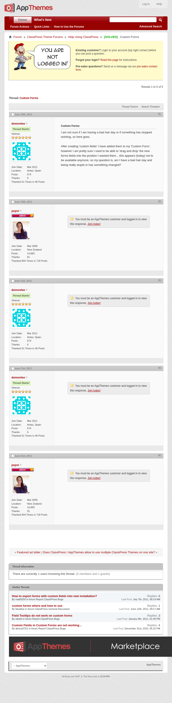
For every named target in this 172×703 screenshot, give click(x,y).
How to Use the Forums (69, 26)
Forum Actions (19, 26)
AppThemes (153, 664)
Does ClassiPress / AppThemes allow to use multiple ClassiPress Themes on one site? (99, 552)
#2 (159, 201)
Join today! (94, 224)
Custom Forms (29, 98)
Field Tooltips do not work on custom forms (42, 615)
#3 (159, 280)
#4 (159, 367)
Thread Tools (129, 106)
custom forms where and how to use (37, 605)
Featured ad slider (29, 552)
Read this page (109, 60)
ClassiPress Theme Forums (45, 37)
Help (159, 4)
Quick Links (41, 26)
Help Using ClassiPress (83, 37)
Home (22, 20)
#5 (159, 455)
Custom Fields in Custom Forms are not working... (47, 625)
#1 (159, 114)
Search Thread (149, 106)
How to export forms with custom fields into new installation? (54, 596)
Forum (17, 37)
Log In (146, 4)
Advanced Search (150, 26)
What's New (43, 20)
